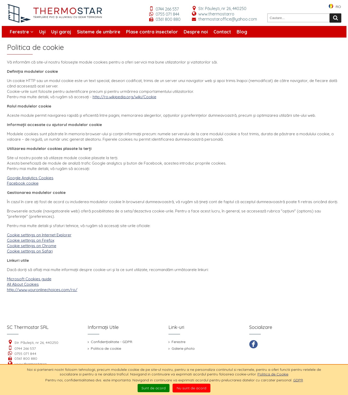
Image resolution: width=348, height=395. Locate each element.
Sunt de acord (153, 388)
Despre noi (196, 32)
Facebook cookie (23, 183)
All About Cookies (23, 284)
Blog (242, 32)
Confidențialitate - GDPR (110, 341)
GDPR (298, 380)
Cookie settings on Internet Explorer (39, 234)
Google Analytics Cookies (30, 177)
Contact (222, 32)
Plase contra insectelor (152, 32)
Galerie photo (181, 348)
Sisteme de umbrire (98, 32)
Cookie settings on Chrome (31, 245)
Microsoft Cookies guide (29, 278)
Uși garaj (61, 32)
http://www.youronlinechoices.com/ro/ (42, 289)
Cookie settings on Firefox (30, 240)
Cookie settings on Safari (30, 251)
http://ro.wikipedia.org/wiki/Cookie (124, 96)
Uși (42, 32)
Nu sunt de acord (191, 388)
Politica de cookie (104, 348)
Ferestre (21, 32)
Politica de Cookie (272, 374)
